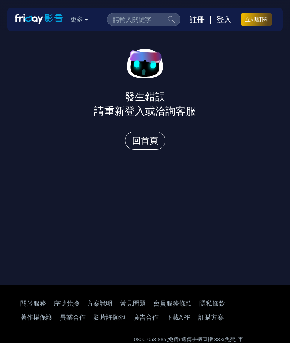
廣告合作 (146, 317)
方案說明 (100, 303)
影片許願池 (109, 317)
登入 (223, 19)
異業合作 (73, 317)
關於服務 (33, 303)
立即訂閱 (256, 19)
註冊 (197, 19)
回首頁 (145, 140)
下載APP (178, 317)
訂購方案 (211, 317)
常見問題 (133, 303)
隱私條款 (212, 303)
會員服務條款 (172, 303)
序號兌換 (66, 303)
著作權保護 (36, 317)
